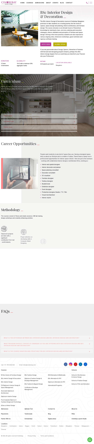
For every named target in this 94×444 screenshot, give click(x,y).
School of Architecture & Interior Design (78, 376)
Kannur (46, 426)
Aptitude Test (29, 409)
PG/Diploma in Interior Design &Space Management (10, 386)
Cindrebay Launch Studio (79, 419)
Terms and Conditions (47, 436)
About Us (74, 409)
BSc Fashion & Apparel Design (34, 384)
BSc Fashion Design (31, 375)
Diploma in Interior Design (8, 396)
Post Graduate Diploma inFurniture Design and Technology (11, 401)
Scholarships (28, 419)
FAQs (73, 414)
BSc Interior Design (7, 382)
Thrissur (76, 426)
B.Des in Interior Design (8, 405)
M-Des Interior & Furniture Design (11, 375)
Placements (4, 414)
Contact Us (51, 409)
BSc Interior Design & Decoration (11, 378)
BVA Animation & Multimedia (56, 375)
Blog (49, 414)
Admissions (4, 409)
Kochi (33, 426)
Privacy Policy (32, 436)
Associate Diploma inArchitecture (7, 392)
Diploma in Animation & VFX (56, 382)
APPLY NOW (46, 44)
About (48, 3)
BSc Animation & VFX (54, 378)
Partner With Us (5, 419)
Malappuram (85, 426)
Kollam (61, 426)
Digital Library (52, 419)
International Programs (55, 385)
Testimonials (28, 414)
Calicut (39, 426)
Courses (29, 3)
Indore (21, 426)
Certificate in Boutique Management (31, 388)
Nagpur (27, 426)
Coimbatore (13, 426)
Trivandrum (53, 426)
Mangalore (69, 426)
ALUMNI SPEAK (60, 44)
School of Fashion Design (79, 380)
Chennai (3, 429)
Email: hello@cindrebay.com (27, 365)
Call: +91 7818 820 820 (8, 365)
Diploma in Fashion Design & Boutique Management (33, 379)
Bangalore (4, 426)
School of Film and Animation (81, 384)
